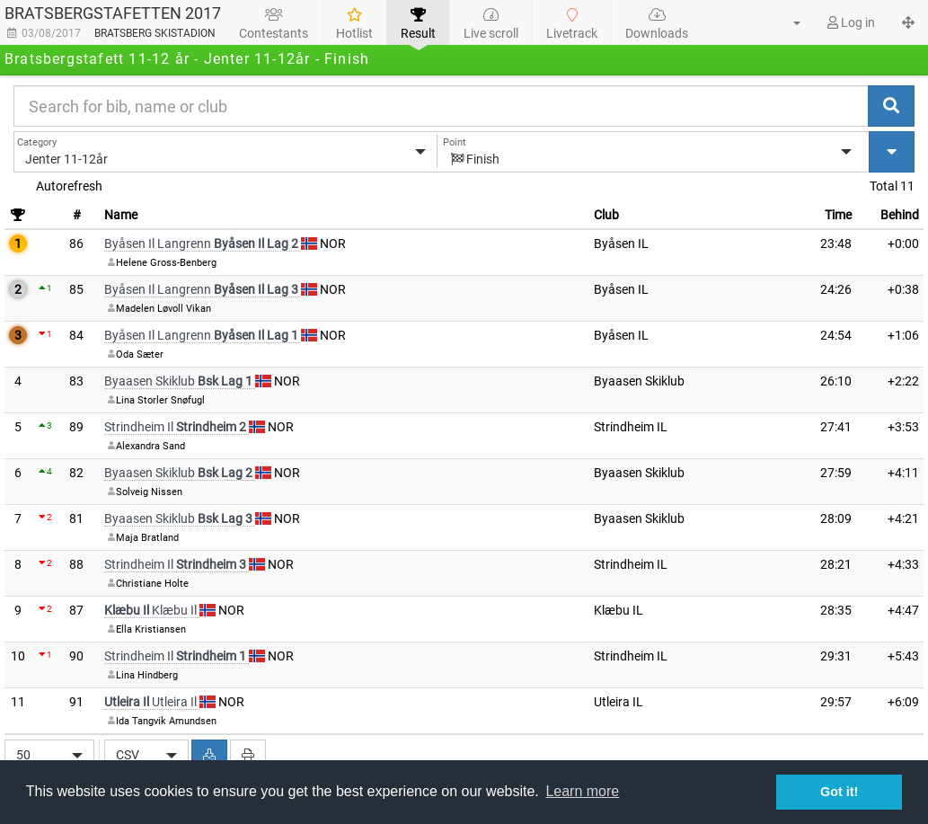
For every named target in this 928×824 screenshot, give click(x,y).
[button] (786, 22)
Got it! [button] (839, 791)
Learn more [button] (582, 791)
